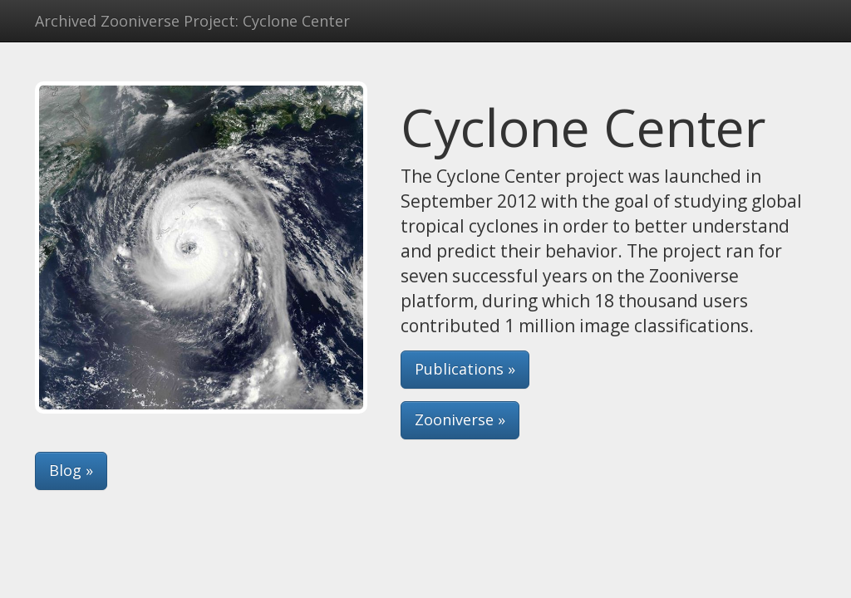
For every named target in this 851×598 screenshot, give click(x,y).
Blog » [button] (71, 470)
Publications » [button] (465, 369)
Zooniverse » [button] (460, 419)
